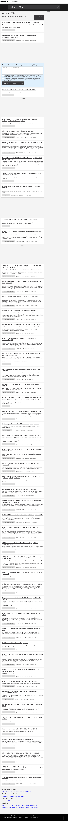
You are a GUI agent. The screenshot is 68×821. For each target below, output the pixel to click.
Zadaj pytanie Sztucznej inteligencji (13, 83)
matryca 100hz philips (27, 791)
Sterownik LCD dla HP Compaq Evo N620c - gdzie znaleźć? (20, 219)
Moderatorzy (13, 815)
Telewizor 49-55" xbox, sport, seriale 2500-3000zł (17, 739)
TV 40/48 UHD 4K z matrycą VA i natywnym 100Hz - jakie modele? (22, 514)
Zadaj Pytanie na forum (40, 17)
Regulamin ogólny (31, 815)
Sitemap (20, 817)
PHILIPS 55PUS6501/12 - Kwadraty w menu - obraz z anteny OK (22, 397)
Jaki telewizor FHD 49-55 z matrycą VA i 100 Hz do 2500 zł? (20, 753)
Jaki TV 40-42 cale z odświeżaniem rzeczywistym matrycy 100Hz (22, 435)
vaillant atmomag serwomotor (16, 800)
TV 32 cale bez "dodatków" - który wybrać (15, 643)
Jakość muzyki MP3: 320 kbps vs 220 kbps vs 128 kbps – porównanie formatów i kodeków (19, 805)
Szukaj (58, 7)
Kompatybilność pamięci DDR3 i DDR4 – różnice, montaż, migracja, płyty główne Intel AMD (20, 807)
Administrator (6, 815)
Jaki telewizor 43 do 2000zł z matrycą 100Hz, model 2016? (20, 489)
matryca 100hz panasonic (7, 791)
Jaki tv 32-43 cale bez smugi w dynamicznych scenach (18, 131)
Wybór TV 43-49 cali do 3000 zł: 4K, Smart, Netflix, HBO (19, 681)
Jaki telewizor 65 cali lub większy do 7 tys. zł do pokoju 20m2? (21, 324)
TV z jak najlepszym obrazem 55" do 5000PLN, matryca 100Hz (21, 22)
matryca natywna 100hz (17, 791)
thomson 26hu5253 (6, 800)
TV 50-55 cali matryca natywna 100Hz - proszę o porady (19, 35)
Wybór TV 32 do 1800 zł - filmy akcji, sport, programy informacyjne (22, 767)
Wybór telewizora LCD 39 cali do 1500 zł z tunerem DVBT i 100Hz (22, 584)
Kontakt (26, 817)
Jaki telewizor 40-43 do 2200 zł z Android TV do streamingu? (20, 296)
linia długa (22, 796)
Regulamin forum (22, 815)
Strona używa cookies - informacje (10, 817)
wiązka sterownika (5, 796)
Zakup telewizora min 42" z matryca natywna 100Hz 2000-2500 (21, 411)
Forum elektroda (15, 1)
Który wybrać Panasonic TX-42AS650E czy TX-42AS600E (19, 729)
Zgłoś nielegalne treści (34, 817)
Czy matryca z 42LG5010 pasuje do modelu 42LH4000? (19, 89)
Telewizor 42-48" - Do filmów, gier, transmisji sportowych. (20, 310)
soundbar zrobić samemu (15, 796)
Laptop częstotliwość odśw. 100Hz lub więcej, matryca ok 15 (20, 424)
